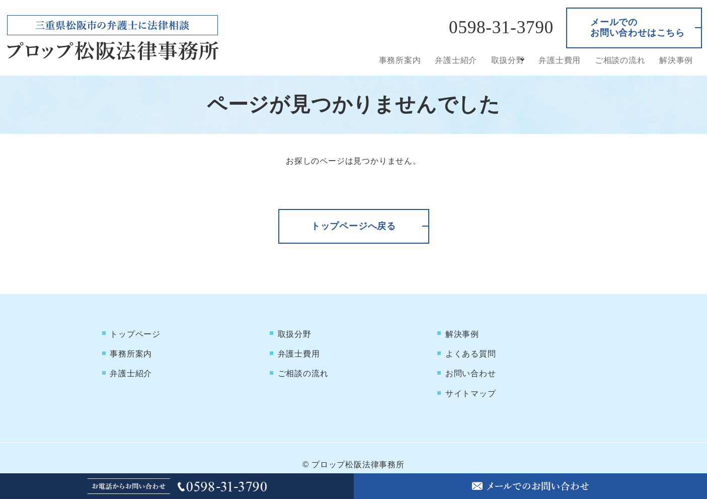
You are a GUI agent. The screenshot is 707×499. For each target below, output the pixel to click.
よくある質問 (470, 348)
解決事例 (676, 60)
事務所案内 (405, 60)
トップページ (135, 332)
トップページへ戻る (353, 226)
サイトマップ (470, 380)
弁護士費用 (562, 60)
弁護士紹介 (460, 60)
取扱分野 (511, 60)
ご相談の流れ (621, 60)
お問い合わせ (470, 364)
